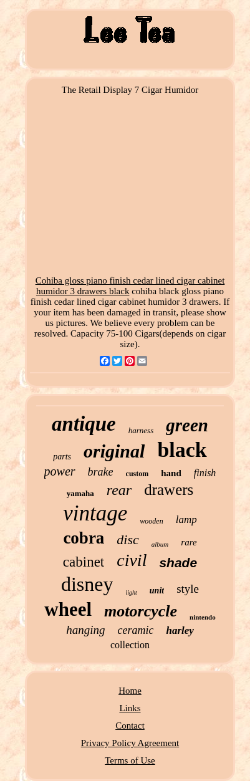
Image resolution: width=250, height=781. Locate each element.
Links (129, 708)
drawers (168, 489)
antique (84, 424)
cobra (83, 538)
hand (171, 473)
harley (179, 630)
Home (130, 691)
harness (140, 430)
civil (132, 560)
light (131, 592)
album (160, 544)
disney (87, 584)
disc (127, 539)
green (187, 425)
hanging (85, 629)
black (181, 449)
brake (100, 472)
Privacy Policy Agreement (130, 743)
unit (157, 590)
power (59, 471)
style (187, 588)
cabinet (83, 562)
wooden (151, 521)
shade (178, 562)
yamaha (80, 493)
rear (119, 490)
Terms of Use (130, 760)
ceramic (135, 630)
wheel (68, 609)
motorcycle (140, 611)
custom (137, 473)
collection (130, 645)
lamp (186, 519)
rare (188, 542)
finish (205, 472)
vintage (95, 513)
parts (62, 456)
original (114, 451)
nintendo (203, 617)
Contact (130, 726)
